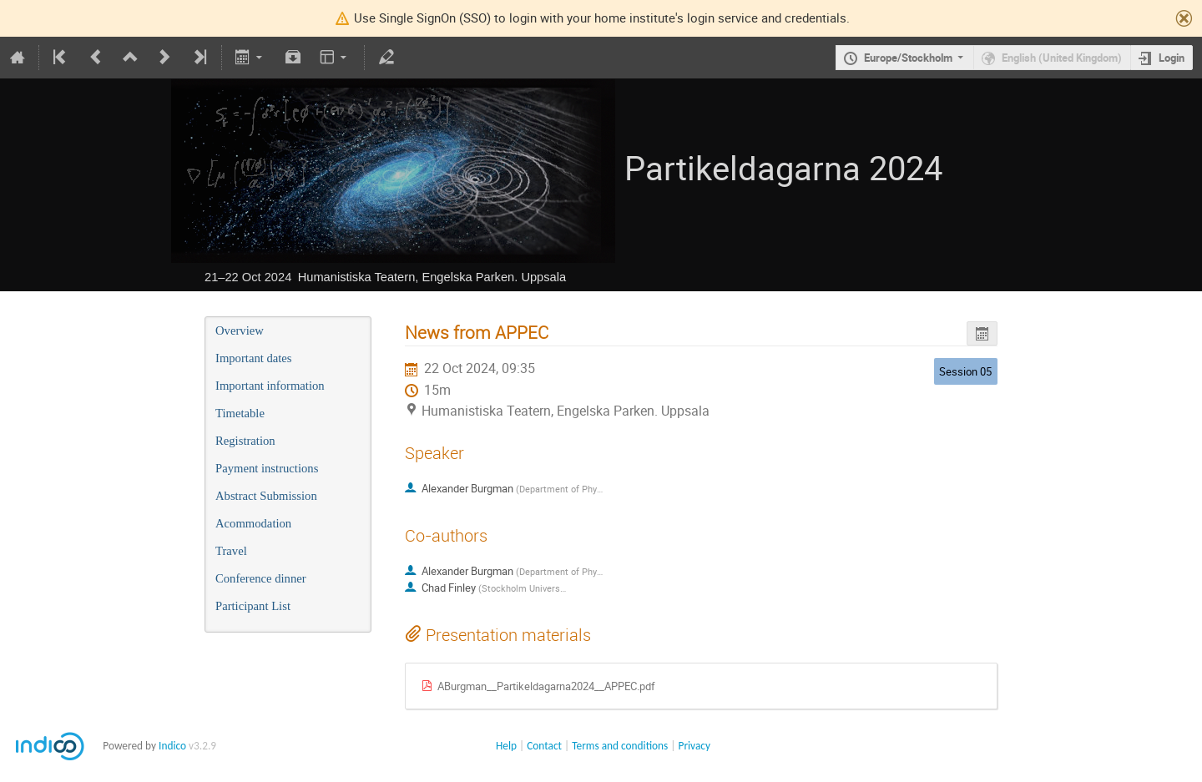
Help (506, 746)
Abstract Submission (266, 495)
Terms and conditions (620, 746)
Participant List (252, 606)
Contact (544, 746)
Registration (245, 440)
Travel (231, 550)
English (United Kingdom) (1062, 57)
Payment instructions (266, 468)
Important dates (253, 358)
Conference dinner (260, 578)
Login (1171, 57)
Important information (270, 385)
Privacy (694, 746)
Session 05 (965, 371)
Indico (172, 746)
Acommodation (253, 523)
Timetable (240, 413)
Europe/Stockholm (908, 57)
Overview (239, 330)
